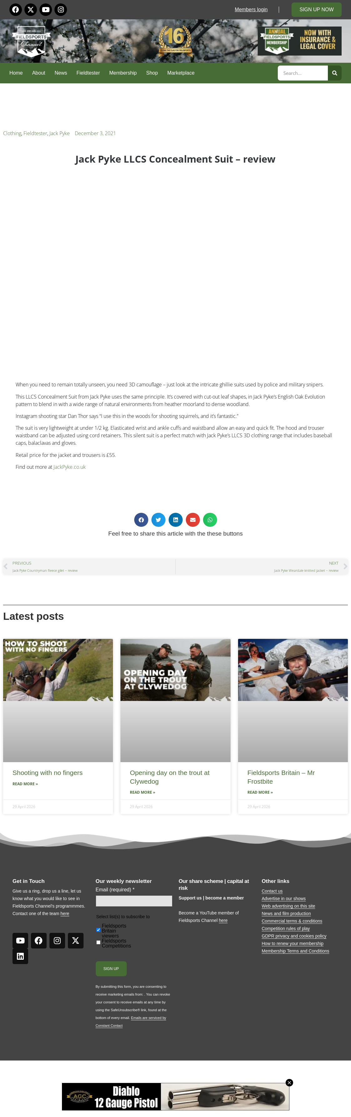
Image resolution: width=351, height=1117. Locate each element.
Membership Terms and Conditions (295, 950)
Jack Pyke (59, 133)
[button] (141, 520)
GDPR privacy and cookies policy (294, 935)
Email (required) (115, 889)
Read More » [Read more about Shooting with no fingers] (25, 783)
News (61, 73)
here (64, 913)
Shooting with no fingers (48, 772)
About (38, 73)
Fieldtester (88, 73)
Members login (251, 9)
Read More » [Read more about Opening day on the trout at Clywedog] (142, 792)
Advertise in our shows (284, 898)
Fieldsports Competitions (116, 943)
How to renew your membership (293, 943)
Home (16, 73)
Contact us (272, 891)
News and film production (286, 913)
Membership (123, 73)
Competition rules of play (286, 928)
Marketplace (181, 73)
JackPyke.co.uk (69, 466)
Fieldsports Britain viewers (114, 930)
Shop (152, 73)
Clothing (12, 133)
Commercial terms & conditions (292, 921)
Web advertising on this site (288, 906)
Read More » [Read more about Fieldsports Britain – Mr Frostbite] (260, 792)
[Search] (335, 73)
